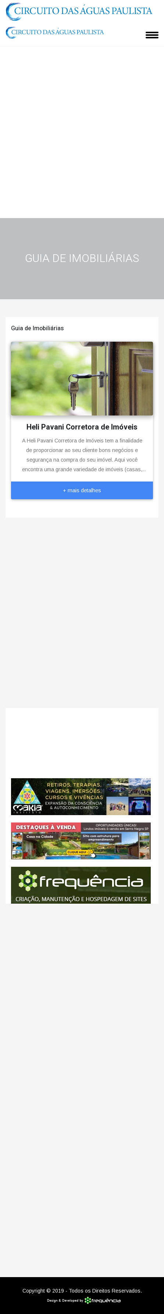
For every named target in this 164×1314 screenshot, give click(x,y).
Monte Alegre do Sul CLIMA (82, 743)
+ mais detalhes (82, 490)
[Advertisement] (82, 132)
